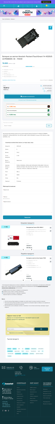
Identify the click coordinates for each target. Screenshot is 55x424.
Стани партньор (46, 397)
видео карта (17, 351)
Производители (46, 401)
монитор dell (10, 353)
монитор (32, 353)
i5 (42, 351)
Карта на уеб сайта (47, 395)
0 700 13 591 (18, 372)
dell (19, 348)
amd (39, 351)
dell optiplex (40, 348)
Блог (18, 413)
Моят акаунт (32, 389)
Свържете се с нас (47, 391)
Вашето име (6, 189)
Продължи (27, 217)
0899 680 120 (18, 373)
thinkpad (27, 348)
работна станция (39, 353)
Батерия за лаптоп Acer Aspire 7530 (36, 258)
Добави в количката (27, 96)
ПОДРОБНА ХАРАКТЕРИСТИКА (8, 80)
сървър (9, 356)
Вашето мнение (7, 201)
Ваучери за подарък (47, 403)
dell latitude (25, 353)
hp (22, 348)
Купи (49, 125)
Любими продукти (34, 396)
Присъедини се (46, 2)
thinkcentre (33, 348)
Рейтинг (5, 196)
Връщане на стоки (47, 393)
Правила (19, 391)
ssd (22, 351)
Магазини (45, 389)
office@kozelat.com (10, 368)
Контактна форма (47, 369)
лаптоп (14, 348)
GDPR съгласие (33, 387)
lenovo (9, 348)
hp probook (33, 351)
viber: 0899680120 (6, 404)
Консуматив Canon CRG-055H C (34, 227)
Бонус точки (32, 398)
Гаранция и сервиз (21, 402)
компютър (10, 351)
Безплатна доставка (21, 389)
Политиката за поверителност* (32, 332)
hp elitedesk (18, 353)
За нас (18, 387)
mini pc (27, 351)
